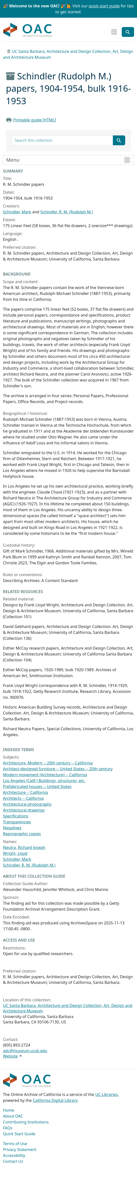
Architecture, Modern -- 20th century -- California (48, 763)
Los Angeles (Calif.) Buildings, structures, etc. (44, 780)
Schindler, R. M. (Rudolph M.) (66, 212)
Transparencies (17, 822)
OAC (27, 30)
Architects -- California (23, 798)
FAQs (7, 1128)
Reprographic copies (22, 833)
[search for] (62, 140)
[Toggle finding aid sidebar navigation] (68, 160)
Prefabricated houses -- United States (37, 786)
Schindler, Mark (17, 212)
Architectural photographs (27, 804)
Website (10, 1056)
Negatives (12, 827)
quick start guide (104, 6)
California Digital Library (55, 1100)
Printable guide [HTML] (34, 120)
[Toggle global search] (128, 32)
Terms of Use (15, 1143)
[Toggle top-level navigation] (114, 32)
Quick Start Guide (19, 1133)
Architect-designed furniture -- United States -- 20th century (58, 769)
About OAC (13, 1116)
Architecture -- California (25, 792)
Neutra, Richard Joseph (24, 847)
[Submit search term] (119, 140)
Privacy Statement (19, 1149)
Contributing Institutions (26, 1122)
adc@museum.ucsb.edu (25, 1050)
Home (8, 1110)
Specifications (15, 816)
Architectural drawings (24, 810)
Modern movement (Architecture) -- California (45, 774)
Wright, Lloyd (15, 853)
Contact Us (13, 1161)
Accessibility (14, 1155)
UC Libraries (106, 1094)
